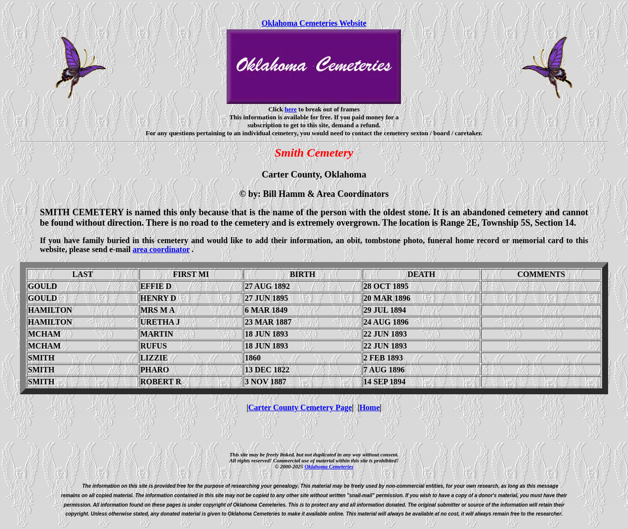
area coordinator (161, 249)
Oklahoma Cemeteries (328, 466)
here (291, 109)
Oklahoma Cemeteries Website (313, 23)
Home (370, 407)
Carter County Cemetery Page (300, 407)
